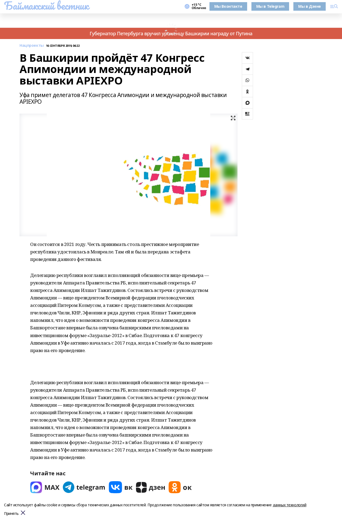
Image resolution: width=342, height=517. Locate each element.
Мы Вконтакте (228, 6)
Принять (11, 513)
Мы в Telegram (270, 6)
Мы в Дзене (309, 6)
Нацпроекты (32, 45)
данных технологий (289, 504)
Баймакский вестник (46, 5)
